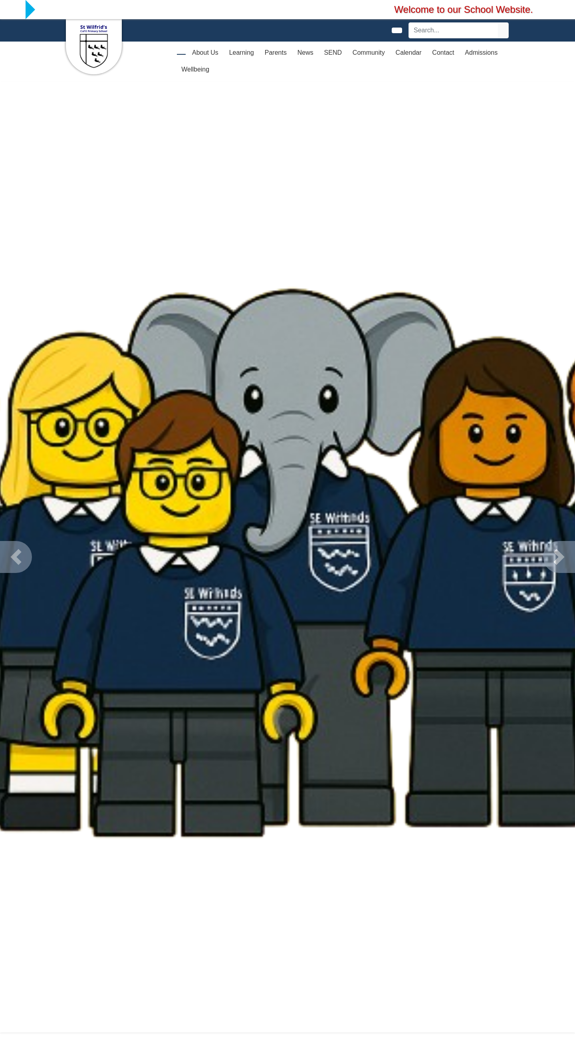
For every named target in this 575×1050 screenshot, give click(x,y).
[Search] (453, 30)
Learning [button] (241, 52)
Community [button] (369, 52)
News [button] (305, 52)
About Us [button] (205, 52)
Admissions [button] (481, 52)
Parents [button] (276, 52)
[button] (16, 557)
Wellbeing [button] (195, 69)
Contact (443, 52)
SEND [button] (333, 52)
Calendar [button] (409, 52)
